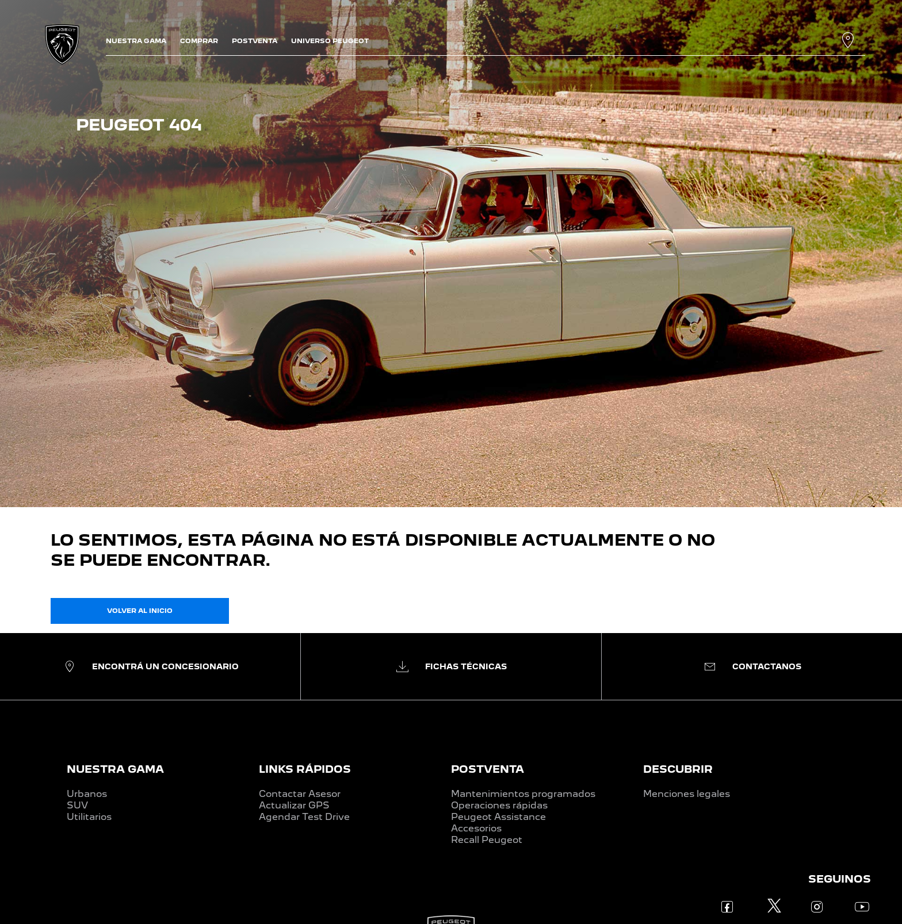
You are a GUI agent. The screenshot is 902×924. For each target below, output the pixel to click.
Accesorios (476, 828)
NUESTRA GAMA (115, 769)
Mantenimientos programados (523, 793)
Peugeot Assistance (498, 816)
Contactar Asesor (300, 793)
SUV (77, 805)
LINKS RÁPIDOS (305, 769)
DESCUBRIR (678, 769)
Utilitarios (89, 816)
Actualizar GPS (294, 805)
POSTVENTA (487, 769)
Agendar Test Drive (304, 816)
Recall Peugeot (486, 839)
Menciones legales (686, 793)
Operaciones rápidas (499, 805)
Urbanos (87, 793)
